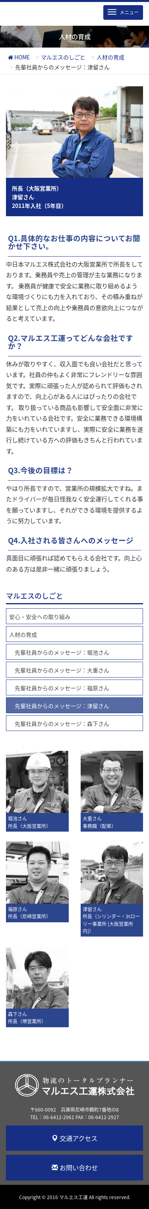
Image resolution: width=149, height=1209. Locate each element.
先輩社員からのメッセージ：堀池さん (62, 652)
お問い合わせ (75, 1167)
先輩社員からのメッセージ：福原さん (62, 688)
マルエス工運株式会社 (74, 1088)
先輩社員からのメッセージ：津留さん (62, 706)
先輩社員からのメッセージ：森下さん (62, 723)
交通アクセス (74, 1138)
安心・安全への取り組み (39, 617)
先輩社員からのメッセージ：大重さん (62, 670)
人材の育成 (23, 634)
